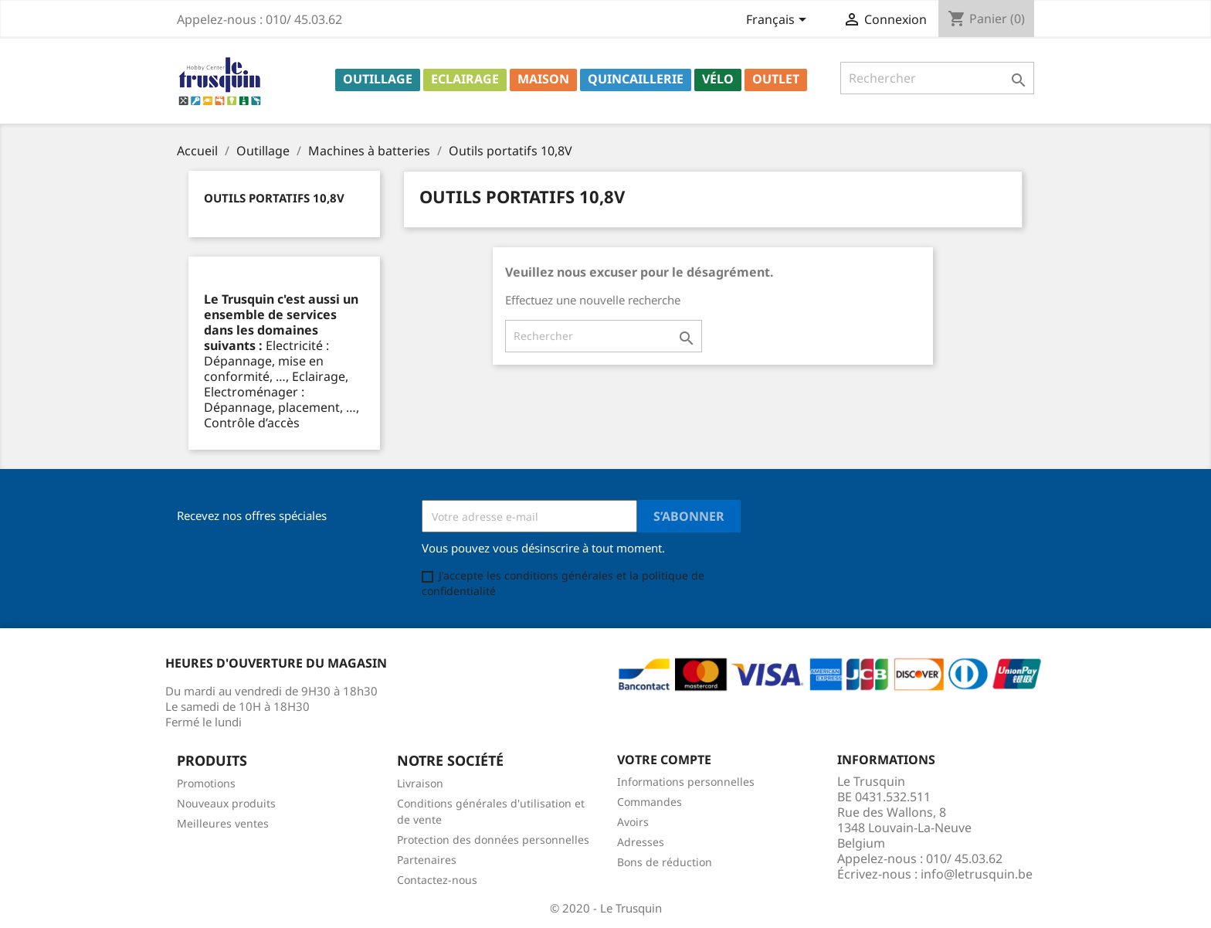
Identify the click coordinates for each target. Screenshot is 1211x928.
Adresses (640, 842)
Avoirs (633, 821)
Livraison (420, 783)
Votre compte (664, 759)
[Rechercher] (937, 78)
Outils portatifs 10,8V (274, 198)
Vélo (718, 78)
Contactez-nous (437, 879)
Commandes (649, 801)
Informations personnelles (686, 781)
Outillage (377, 78)
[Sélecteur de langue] (779, 21)
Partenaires (426, 859)
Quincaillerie (636, 78)
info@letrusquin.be (977, 873)
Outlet (775, 78)
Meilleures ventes (223, 823)
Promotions (206, 783)
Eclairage (465, 78)
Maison (543, 78)
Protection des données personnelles (493, 839)
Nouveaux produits (226, 803)
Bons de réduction (664, 862)
